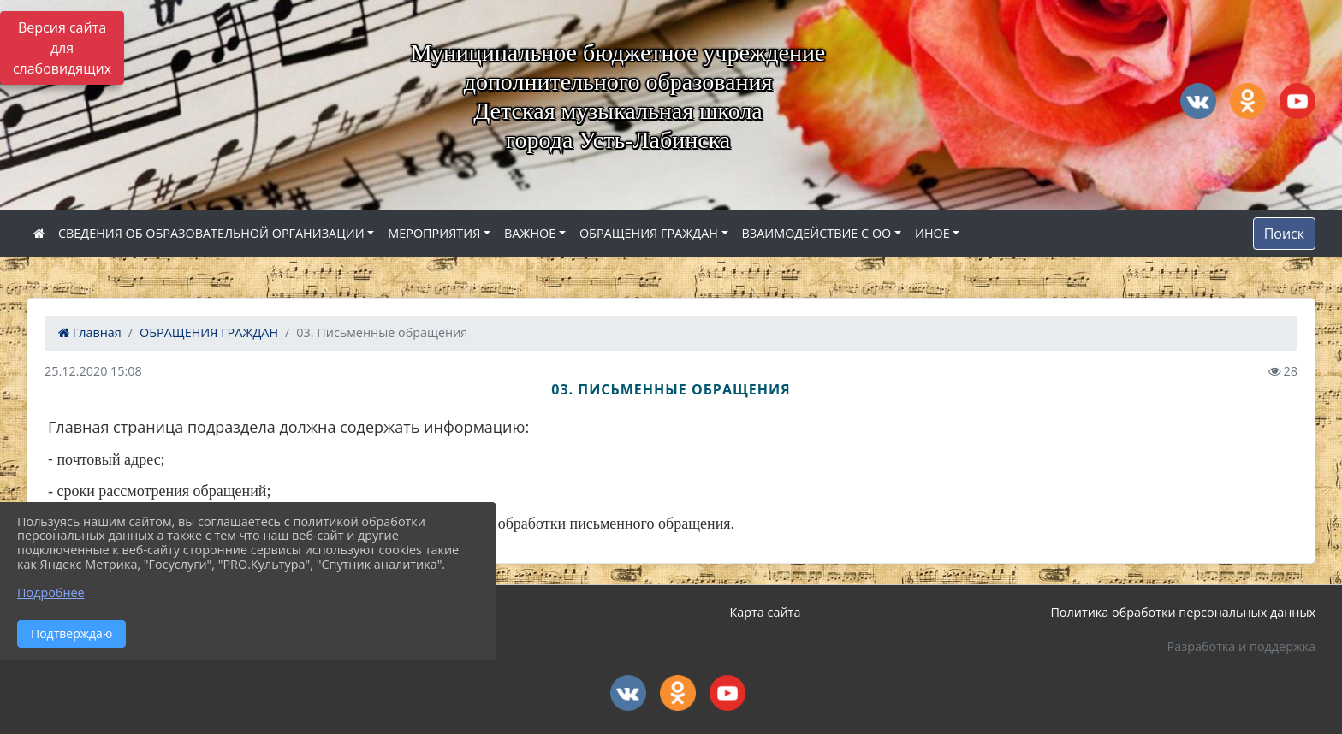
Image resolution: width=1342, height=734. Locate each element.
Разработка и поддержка (1241, 646)
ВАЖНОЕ (529, 233)
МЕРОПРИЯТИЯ (434, 233)
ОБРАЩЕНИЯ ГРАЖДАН (648, 233)
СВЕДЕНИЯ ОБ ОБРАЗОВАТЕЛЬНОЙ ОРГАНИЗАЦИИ (211, 233)
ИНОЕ (932, 233)
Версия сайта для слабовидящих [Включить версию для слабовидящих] (62, 48)
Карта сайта (765, 612)
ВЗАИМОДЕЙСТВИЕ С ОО (817, 233)
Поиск (1284, 233)
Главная (90, 332)
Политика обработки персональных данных (1182, 612)
